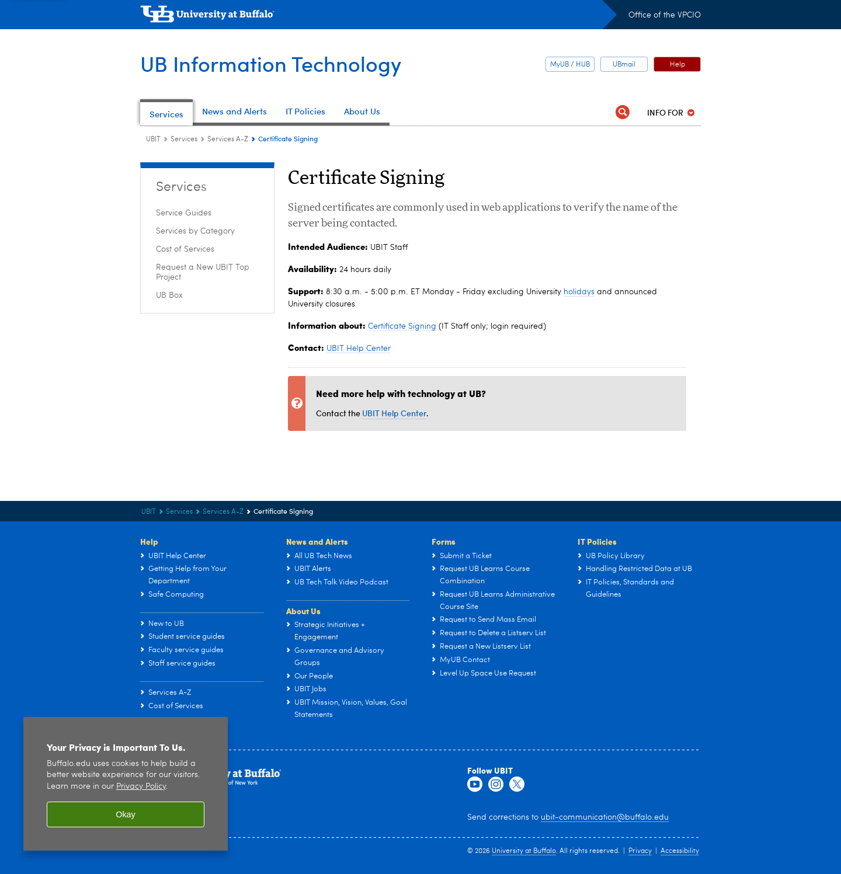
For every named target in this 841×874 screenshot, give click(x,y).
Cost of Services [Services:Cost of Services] (185, 249)
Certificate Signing (402, 326)
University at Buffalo (524, 851)
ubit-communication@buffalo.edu (605, 817)
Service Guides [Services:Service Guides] (183, 213)
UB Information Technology (270, 63)
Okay (125, 814)
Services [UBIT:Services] (184, 139)
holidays (579, 292)
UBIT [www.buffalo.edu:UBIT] (153, 139)
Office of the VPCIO (664, 15)
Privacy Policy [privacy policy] (141, 786)
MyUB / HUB (570, 64)
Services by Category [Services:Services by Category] (195, 231)
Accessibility (680, 851)
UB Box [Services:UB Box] (169, 295)
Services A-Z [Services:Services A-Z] (227, 139)
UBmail (624, 64)
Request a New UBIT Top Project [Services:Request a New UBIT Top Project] (202, 272)
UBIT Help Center (358, 348)
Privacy (640, 851)
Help (677, 64)
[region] (125, 784)
